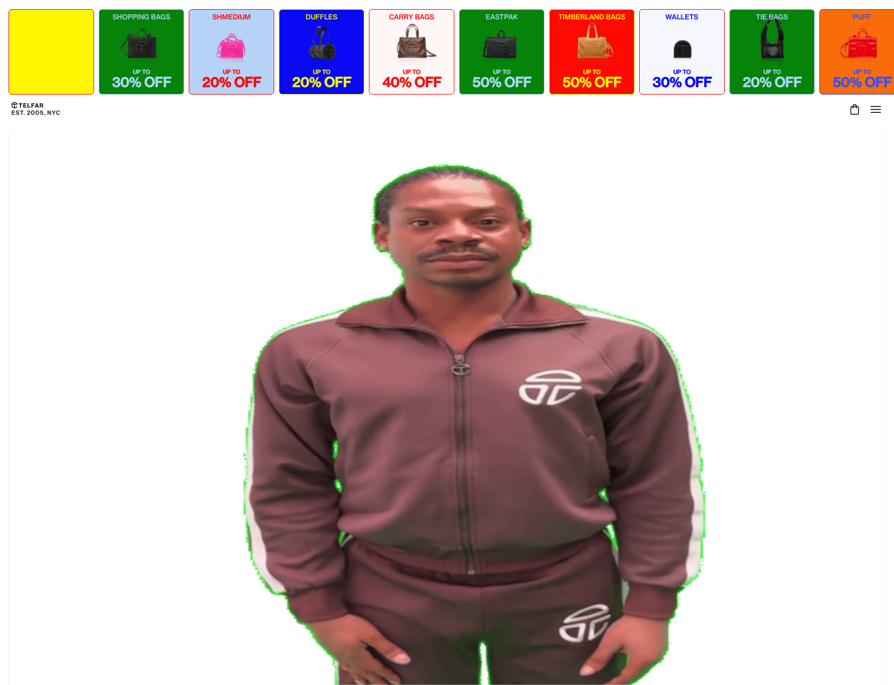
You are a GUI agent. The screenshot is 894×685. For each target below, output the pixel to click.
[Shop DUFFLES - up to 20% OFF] (321, 52)
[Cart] (853, 109)
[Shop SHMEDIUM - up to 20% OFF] (231, 52)
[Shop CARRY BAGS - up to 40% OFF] (411, 52)
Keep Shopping (447, 446)
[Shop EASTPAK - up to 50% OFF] (501, 52)
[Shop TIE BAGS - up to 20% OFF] (772, 52)
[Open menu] (876, 109)
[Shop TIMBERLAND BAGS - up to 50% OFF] (592, 52)
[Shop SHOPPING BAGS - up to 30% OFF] (141, 52)
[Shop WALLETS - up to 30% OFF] (682, 52)
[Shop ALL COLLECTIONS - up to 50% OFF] (51, 52)
